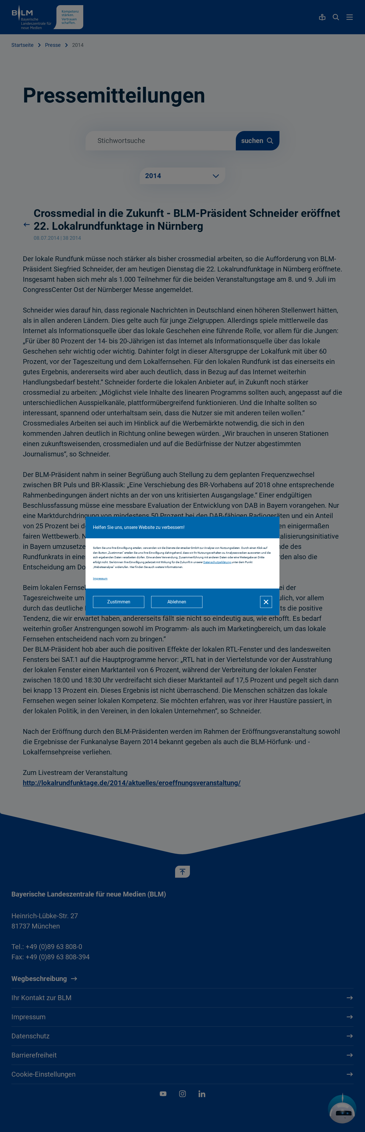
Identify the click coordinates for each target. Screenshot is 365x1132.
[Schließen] (266, 602)
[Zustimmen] (118, 602)
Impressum (100, 578)
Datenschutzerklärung (217, 562)
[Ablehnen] (176, 602)
